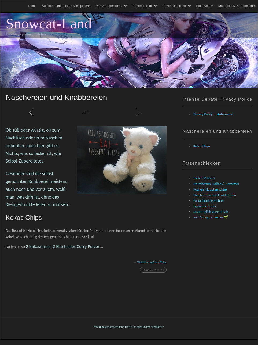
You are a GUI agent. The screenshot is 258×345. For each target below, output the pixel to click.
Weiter (140, 112)
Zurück (32, 112)
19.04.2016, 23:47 (153, 270)
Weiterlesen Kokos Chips (152, 262)
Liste (86, 112)
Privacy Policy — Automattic (213, 114)
